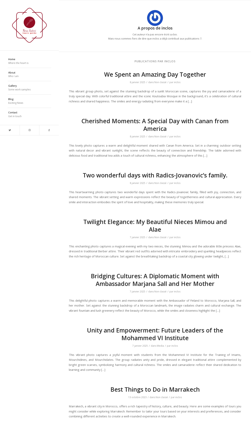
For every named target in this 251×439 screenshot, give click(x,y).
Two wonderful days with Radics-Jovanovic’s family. (155, 175)
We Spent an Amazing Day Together (155, 74)
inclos (177, 82)
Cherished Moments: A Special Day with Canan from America (155, 125)
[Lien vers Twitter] (10, 130)
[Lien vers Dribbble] (29, 130)
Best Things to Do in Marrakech (155, 389)
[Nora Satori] (29, 25)
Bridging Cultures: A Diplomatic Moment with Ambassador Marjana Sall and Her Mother (155, 280)
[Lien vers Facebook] (49, 130)
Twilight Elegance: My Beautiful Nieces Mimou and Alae (155, 225)
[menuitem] (29, 61)
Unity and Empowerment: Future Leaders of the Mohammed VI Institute (155, 334)
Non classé (160, 82)
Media (160, 345)
